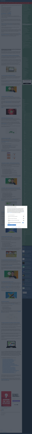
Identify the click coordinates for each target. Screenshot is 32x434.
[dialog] (16, 217)
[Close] (26, 207)
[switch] (23, 216)
